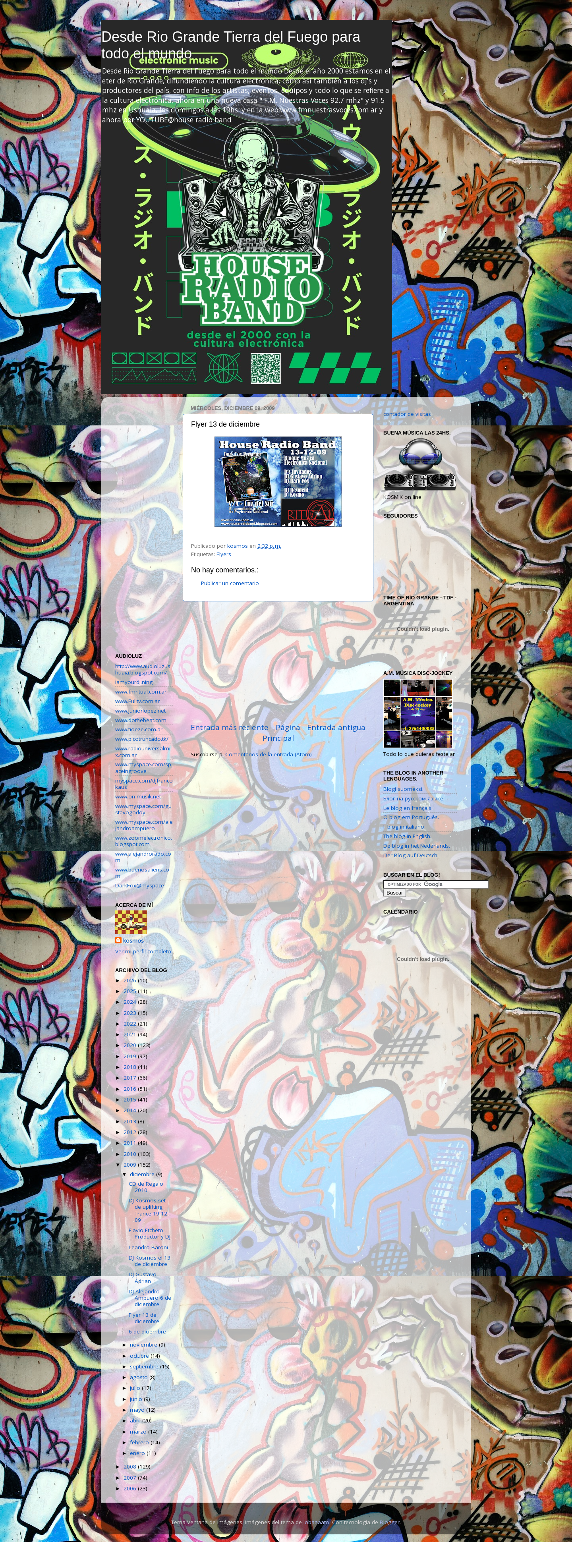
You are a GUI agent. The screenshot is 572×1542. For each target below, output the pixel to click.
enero (138, 1453)
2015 (131, 1099)
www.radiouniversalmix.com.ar (142, 751)
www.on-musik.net (138, 796)
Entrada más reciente (230, 727)
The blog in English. (407, 836)
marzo (139, 1431)
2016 (131, 1088)
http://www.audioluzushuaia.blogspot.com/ (142, 669)
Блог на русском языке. (413, 798)
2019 (131, 1056)
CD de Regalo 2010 (146, 1187)
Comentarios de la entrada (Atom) (268, 754)
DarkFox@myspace (139, 885)
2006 (131, 1488)
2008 (131, 1466)
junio (137, 1399)
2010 (131, 1153)
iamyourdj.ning (134, 682)
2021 (131, 1034)
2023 (131, 1012)
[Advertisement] (278, 661)
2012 (131, 1132)
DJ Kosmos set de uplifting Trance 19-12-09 (149, 1210)
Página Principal (281, 732)
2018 (131, 1067)
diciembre (143, 1174)
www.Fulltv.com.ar (137, 701)
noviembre (144, 1344)
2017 (131, 1077)
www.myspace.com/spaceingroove (143, 767)
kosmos (133, 940)
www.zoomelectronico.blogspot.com (143, 841)
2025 (131, 991)
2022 (131, 1023)
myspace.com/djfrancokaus (144, 783)
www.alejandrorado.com (143, 857)
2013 (131, 1121)
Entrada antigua (336, 727)
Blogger (390, 1522)
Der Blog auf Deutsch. (411, 855)
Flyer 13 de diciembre (144, 1318)
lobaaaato (316, 1522)
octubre (140, 1355)
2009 (131, 1164)
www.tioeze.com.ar (138, 729)
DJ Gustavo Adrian (143, 1277)
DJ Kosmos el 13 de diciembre (149, 1261)
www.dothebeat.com (140, 720)
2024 (131, 1001)
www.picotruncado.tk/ (141, 738)
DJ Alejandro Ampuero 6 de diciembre (150, 1298)
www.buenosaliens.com (142, 872)
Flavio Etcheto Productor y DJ (149, 1233)
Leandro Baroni (148, 1247)
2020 (131, 1045)
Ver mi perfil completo (143, 951)
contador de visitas (407, 413)
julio (136, 1387)
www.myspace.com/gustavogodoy (143, 809)
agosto (139, 1377)
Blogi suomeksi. (403, 788)
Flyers (223, 554)
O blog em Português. (411, 817)
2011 (131, 1142)
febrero (140, 1442)
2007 (131, 1477)
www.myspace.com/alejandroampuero (144, 825)
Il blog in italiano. (404, 826)
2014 (131, 1110)
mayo (138, 1409)
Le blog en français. (408, 808)
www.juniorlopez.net (140, 710)
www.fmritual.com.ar (140, 691)
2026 (131, 980)
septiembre (145, 1366)
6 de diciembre (147, 1331)
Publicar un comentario (230, 583)
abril (136, 1420)
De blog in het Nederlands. (416, 845)
